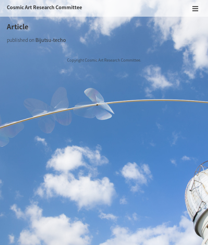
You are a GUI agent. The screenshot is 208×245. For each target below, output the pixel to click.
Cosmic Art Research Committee (44, 7)
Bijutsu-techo (50, 39)
